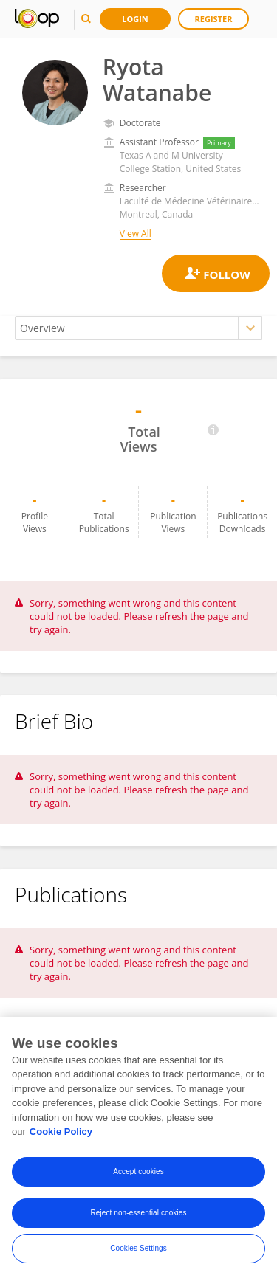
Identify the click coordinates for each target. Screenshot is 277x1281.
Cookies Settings (138, 1248)
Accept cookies (138, 1171)
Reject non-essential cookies (138, 1213)
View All (135, 233)
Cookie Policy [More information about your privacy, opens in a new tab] (61, 1131)
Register (214, 18)
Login (135, 18)
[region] (138, 1149)
